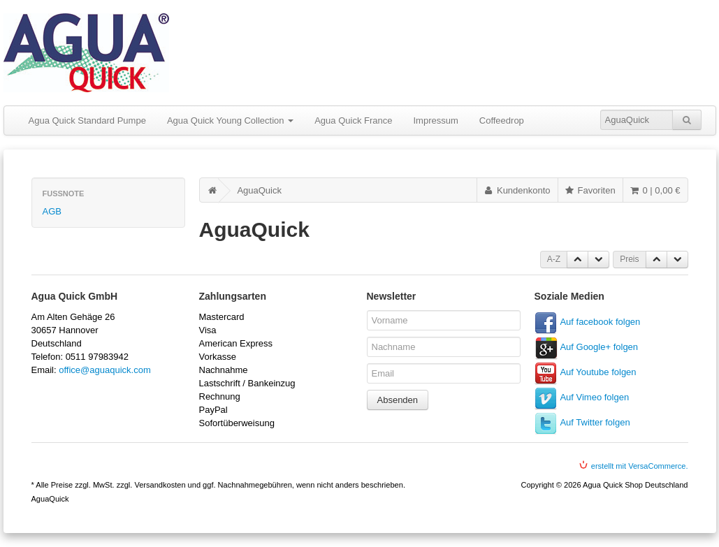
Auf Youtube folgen (598, 372)
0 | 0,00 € (655, 190)
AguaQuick (259, 190)
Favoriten (590, 190)
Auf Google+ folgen (599, 347)
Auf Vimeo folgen (594, 397)
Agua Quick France (353, 120)
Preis (629, 259)
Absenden (398, 400)
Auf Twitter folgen (595, 422)
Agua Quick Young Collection (230, 120)
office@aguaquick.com (104, 370)
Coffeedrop (501, 120)
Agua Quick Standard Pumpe (87, 120)
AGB (52, 211)
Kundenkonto (516, 190)
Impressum (435, 120)
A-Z (553, 259)
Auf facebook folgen (600, 321)
